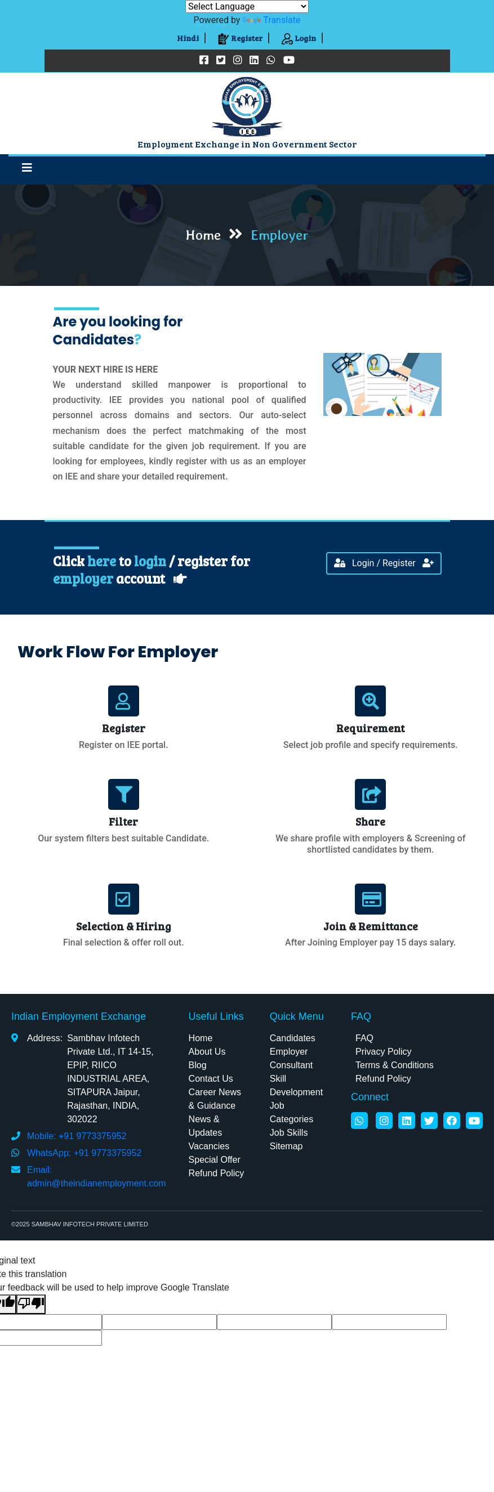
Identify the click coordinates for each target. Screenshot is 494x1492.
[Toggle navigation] (27, 170)
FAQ (364, 1038)
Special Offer (215, 1159)
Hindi (188, 38)
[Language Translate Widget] (247, 6)
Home (201, 1038)
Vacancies (209, 1146)
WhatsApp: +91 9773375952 (84, 1153)
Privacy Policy (383, 1051)
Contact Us (211, 1078)
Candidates (292, 1038)
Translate (271, 20)
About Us (207, 1051)
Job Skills (289, 1132)
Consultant (291, 1065)
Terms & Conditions (394, 1065)
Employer (289, 1051)
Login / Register (383, 563)
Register (240, 38)
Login (299, 38)
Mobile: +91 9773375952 (77, 1136)
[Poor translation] (31, 1304)
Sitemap (286, 1146)
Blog (198, 1065)
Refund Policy (216, 1173)
